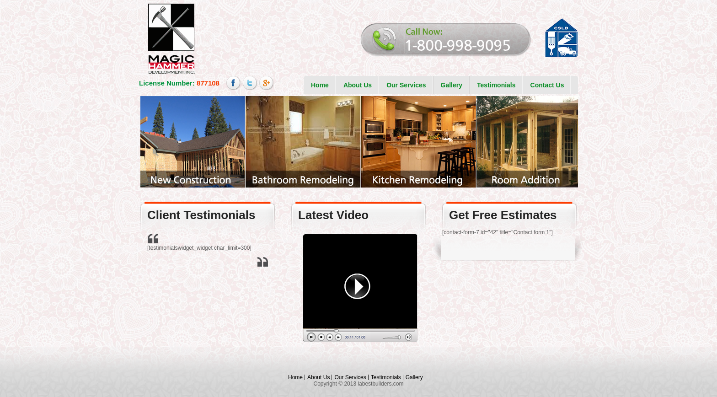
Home (320, 85)
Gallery (451, 85)
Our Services (406, 85)
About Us (357, 85)
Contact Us (547, 85)
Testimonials (496, 85)
